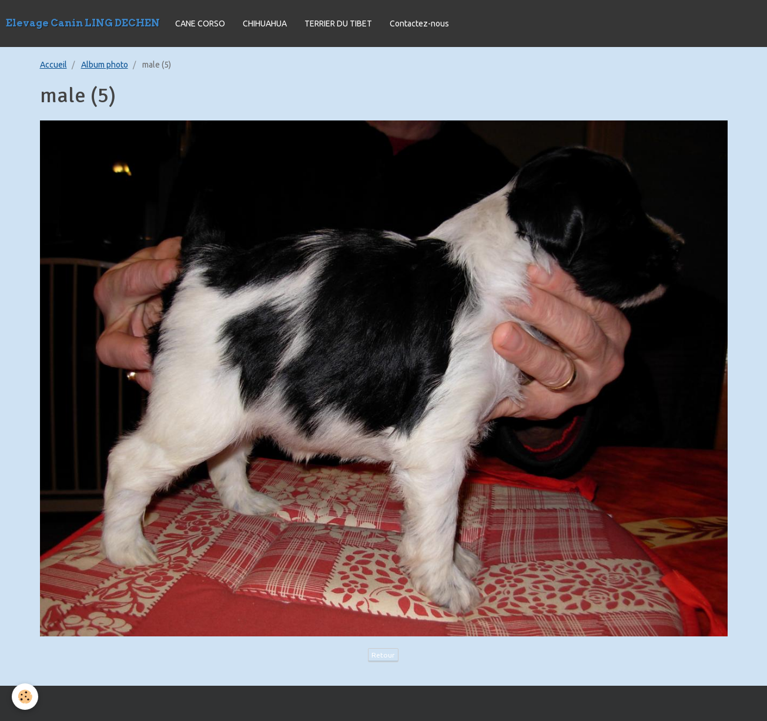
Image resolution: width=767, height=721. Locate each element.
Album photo (104, 64)
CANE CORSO (200, 23)
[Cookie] (25, 696)
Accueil (53, 64)
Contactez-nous (419, 23)
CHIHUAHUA (265, 23)
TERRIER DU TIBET (338, 23)
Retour (383, 655)
